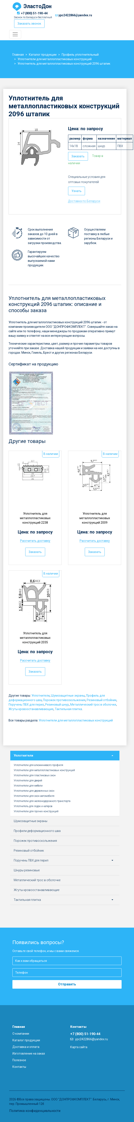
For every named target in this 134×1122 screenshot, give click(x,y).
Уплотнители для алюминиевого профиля (38, 765)
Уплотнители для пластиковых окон (35, 775)
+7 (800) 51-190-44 (34, 13)
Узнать (76, 191)
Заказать (78, 156)
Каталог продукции (26, 1040)
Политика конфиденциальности (34, 1111)
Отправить (67, 984)
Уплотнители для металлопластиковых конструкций (76, 720)
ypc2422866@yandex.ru (75, 15)
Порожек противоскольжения (64, 700)
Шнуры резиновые (27, 870)
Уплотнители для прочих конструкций (36, 811)
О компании (20, 1033)
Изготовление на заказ (28, 1053)
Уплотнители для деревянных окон (34, 790)
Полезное (19, 1060)
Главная (18, 1027)
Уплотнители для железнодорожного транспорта (42, 801)
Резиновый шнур (57, 704)
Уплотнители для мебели (28, 785)
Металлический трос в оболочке (93, 704)
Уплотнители (40, 695)
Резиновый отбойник (101, 700)
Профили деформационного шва (37, 831)
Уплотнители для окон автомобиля (34, 795)
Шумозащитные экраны (68, 695)
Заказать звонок (29, 23)
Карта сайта (78, 1047)
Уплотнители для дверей (28, 780)
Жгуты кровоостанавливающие (31, 709)
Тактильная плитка (68, 709)
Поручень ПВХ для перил (26, 704)
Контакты (19, 1066)
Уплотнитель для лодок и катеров (33, 806)
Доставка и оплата (25, 1047)
